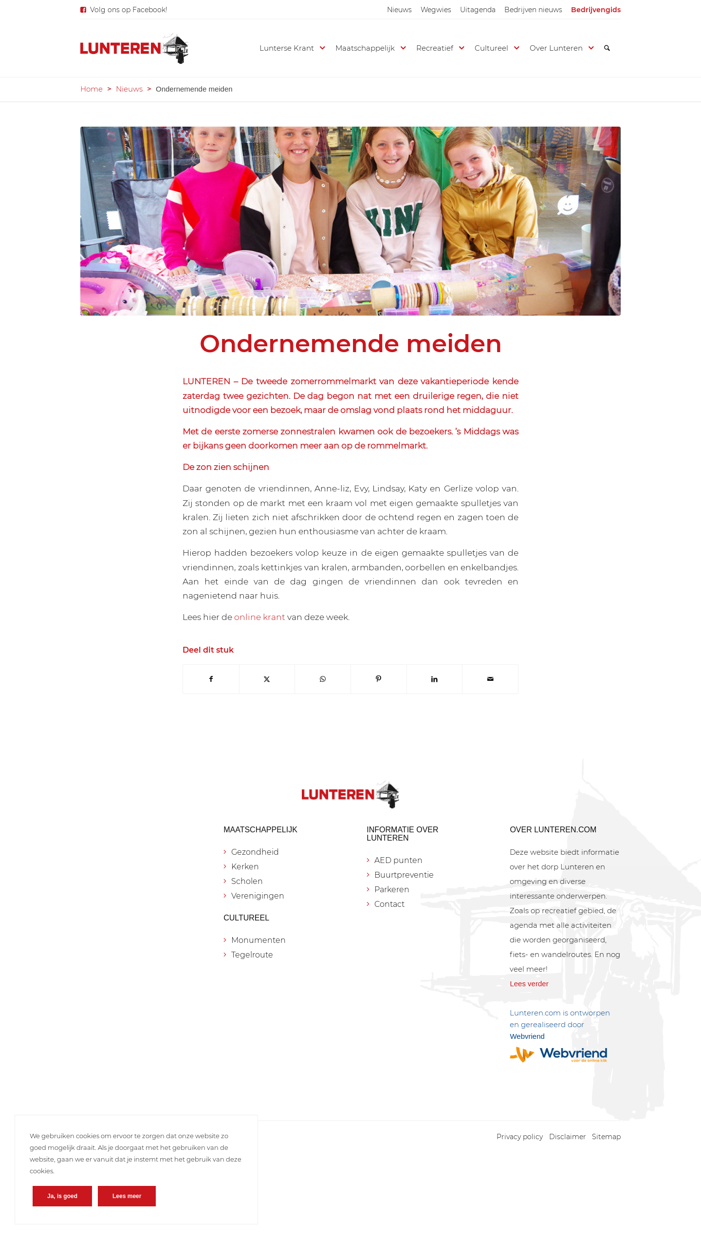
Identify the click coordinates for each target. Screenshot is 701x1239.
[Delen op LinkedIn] (434, 679)
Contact (389, 904)
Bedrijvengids (596, 9)
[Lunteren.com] (134, 48)
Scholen (247, 881)
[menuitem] (399, 9)
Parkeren (391, 889)
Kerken (245, 866)
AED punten (398, 860)
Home (91, 89)
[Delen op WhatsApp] (322, 679)
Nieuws (399, 9)
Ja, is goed (62, 1196)
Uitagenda (478, 9)
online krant (259, 617)
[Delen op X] (267, 679)
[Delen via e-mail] (490, 679)
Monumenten (258, 940)
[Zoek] (607, 48)
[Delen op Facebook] (211, 679)
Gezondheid (255, 852)
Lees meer (126, 1196)
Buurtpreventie (404, 875)
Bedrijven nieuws (533, 9)
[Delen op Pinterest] (378, 679)
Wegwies (436, 9)
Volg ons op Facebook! (128, 9)
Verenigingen (257, 896)
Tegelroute (252, 954)
